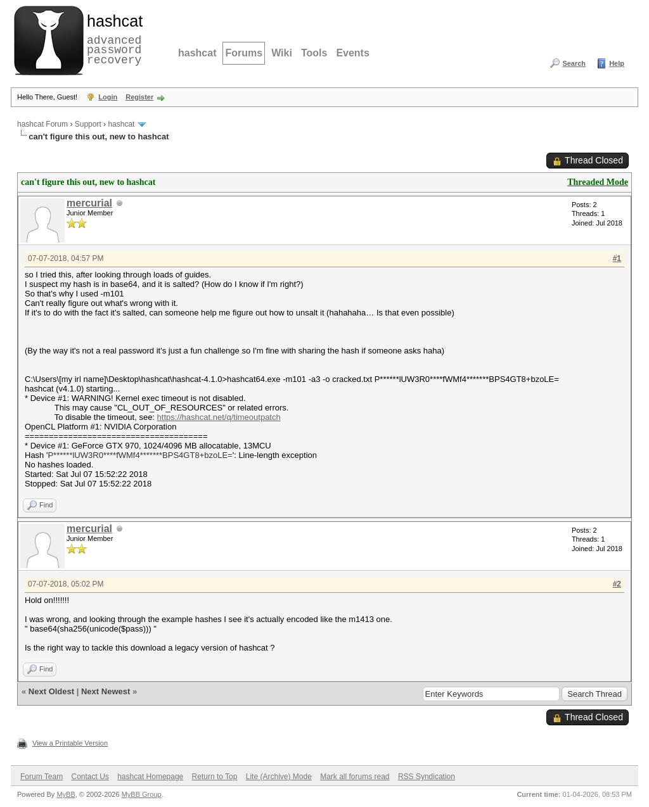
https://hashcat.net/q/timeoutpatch (219, 417)
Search (574, 63)
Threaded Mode (597, 182)
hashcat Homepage (150, 776)
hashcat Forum (42, 124)
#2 (617, 584)
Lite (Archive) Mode (279, 776)
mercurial (89, 203)
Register (139, 97)
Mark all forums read (354, 776)
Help (616, 63)
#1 (617, 258)
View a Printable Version (70, 743)
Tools (314, 53)
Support (88, 124)
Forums (243, 53)
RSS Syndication (426, 776)
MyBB (65, 794)
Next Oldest (51, 691)
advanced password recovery (112, 38)
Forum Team (41, 776)
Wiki (281, 53)
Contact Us (89, 776)
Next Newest (105, 691)
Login (107, 97)
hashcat (197, 53)
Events (352, 53)
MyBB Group (142, 794)
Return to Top (215, 776)
